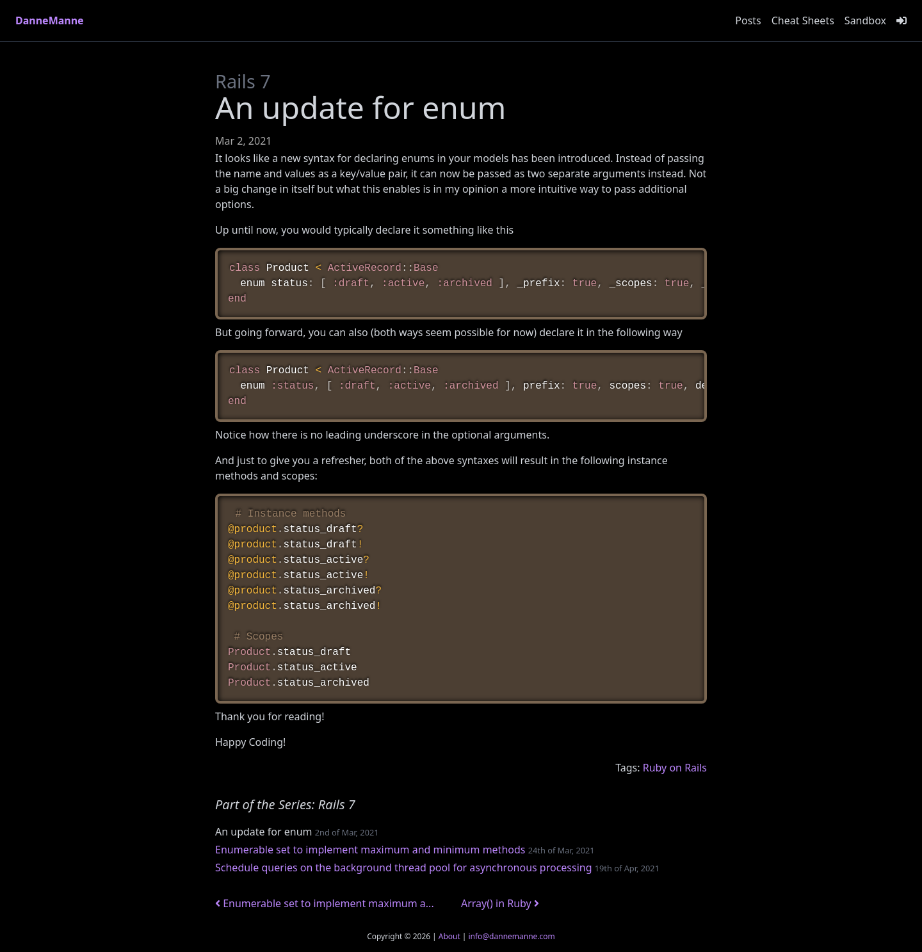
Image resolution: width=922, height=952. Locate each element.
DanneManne (49, 20)
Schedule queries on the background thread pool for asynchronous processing (403, 867)
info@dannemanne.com (511, 936)
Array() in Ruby (500, 903)
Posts (748, 20)
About (449, 936)
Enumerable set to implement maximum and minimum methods (370, 850)
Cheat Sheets (803, 20)
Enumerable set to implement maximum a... (324, 903)
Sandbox (865, 20)
